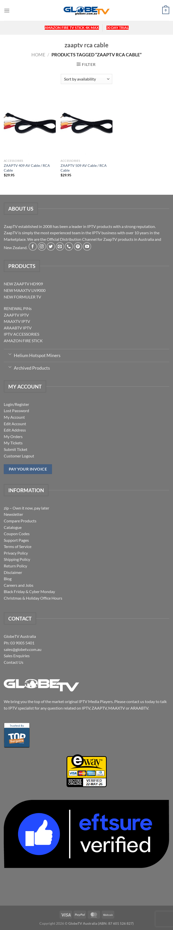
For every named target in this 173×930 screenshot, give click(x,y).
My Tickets (13, 442)
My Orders (13, 436)
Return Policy (15, 565)
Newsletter (13, 514)
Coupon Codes (17, 533)
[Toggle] (10, 354)
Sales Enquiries (17, 655)
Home (38, 54)
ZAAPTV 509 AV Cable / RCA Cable (84, 167)
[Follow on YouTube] (87, 246)
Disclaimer (13, 572)
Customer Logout (19, 455)
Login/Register (16, 404)
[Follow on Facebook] (33, 246)
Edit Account (15, 423)
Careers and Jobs (18, 585)
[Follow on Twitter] (51, 246)
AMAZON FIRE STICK (23, 340)
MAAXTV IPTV (17, 321)
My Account (14, 417)
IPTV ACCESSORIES (21, 334)
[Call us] (69, 246)
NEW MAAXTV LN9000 (24, 290)
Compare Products (20, 520)
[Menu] (7, 10)
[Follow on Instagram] (42, 246)
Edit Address (15, 430)
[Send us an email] (60, 246)
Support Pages (16, 540)
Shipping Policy (17, 559)
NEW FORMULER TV (22, 296)
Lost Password (16, 410)
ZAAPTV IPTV (16, 315)
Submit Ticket (15, 449)
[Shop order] (86, 79)
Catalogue (13, 527)
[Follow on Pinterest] (78, 246)
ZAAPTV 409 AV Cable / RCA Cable (27, 167)
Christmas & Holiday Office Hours (33, 598)
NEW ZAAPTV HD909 (23, 283)
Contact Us (13, 662)
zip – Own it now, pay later (26, 508)
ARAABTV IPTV (18, 327)
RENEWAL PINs (18, 308)
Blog (8, 578)
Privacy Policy (16, 553)
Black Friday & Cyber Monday (29, 591)
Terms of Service (17, 546)
